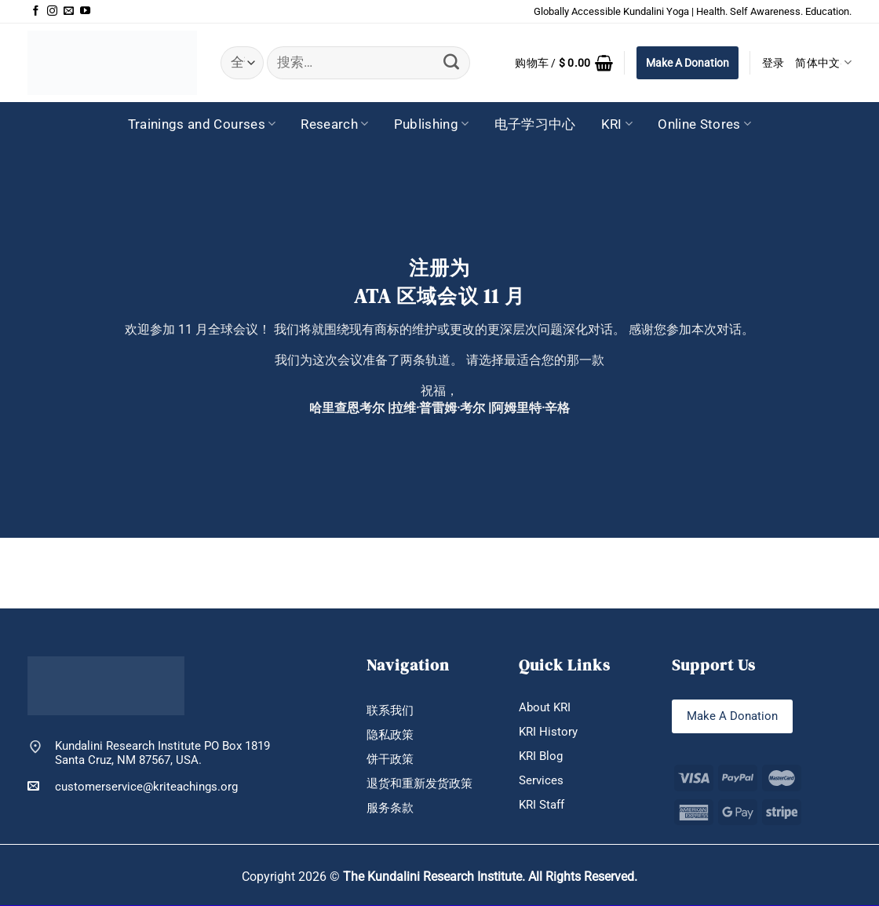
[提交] (451, 62)
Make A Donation (687, 63)
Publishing (431, 124)
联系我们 (390, 711)
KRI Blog (541, 758)
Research (334, 124)
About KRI (545, 708)
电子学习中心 (535, 124)
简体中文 (823, 62)
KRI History (548, 732)
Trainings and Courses (202, 124)
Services (541, 782)
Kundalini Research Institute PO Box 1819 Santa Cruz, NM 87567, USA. (162, 753)
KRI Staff (541, 806)
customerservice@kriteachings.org (132, 786)
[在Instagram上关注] (52, 11)
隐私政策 (390, 736)
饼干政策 (390, 760)
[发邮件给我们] (69, 11)
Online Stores (704, 124)
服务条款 (390, 809)
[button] (564, 63)
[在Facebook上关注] (36, 11)
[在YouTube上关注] (85, 11)
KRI (617, 124)
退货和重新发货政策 (419, 785)
